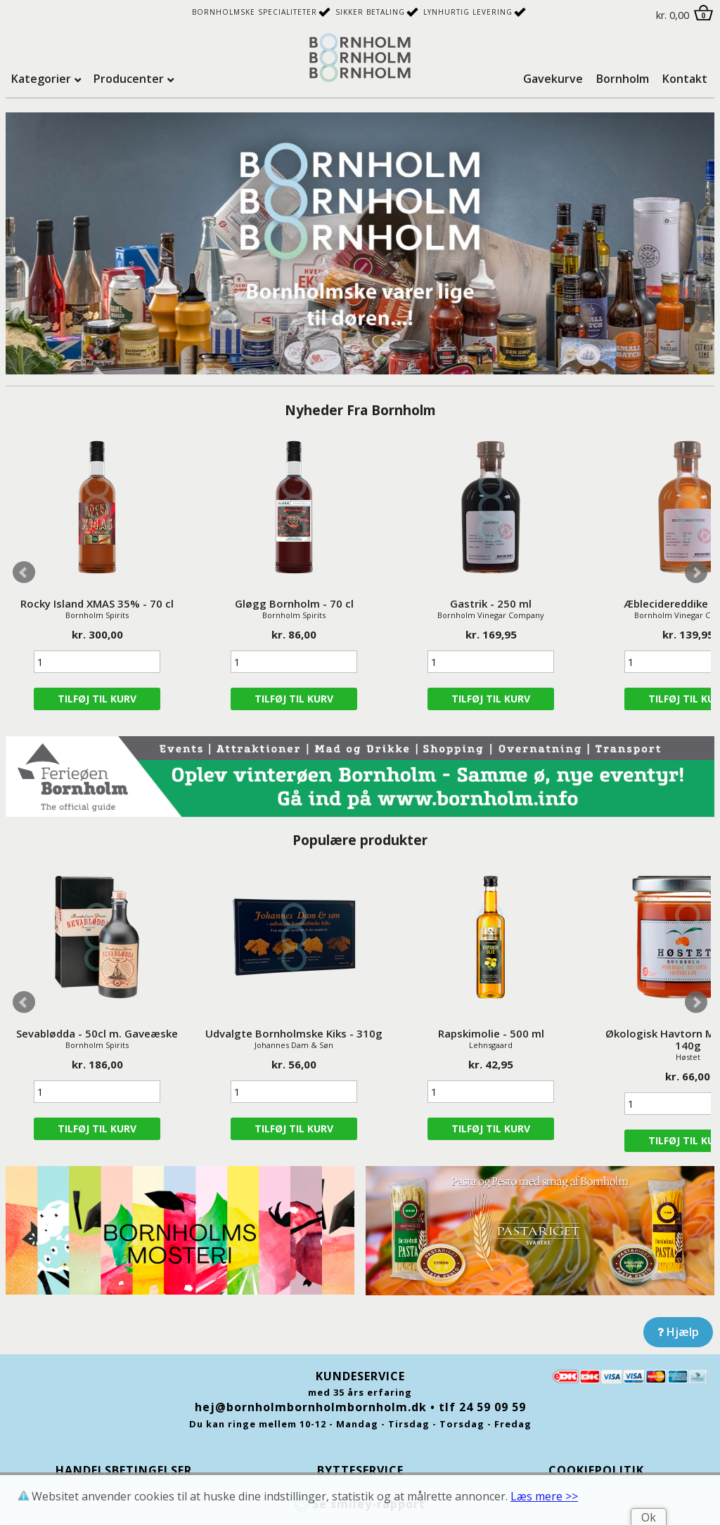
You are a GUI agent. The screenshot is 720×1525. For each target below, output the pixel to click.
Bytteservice (360, 1470)
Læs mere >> (544, 1496)
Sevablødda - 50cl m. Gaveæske (97, 1033)
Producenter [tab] (129, 78)
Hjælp (678, 1332)
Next (696, 572)
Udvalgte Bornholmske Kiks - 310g (293, 1033)
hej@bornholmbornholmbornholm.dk (311, 1407)
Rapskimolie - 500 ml (491, 1033)
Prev (24, 572)
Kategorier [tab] (41, 78)
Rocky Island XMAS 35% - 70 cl (97, 603)
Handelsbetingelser (124, 1470)
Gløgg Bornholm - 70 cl (294, 603)
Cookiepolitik (596, 1470)
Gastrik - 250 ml (491, 603)
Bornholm (622, 78)
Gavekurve (553, 78)
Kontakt (684, 78)
